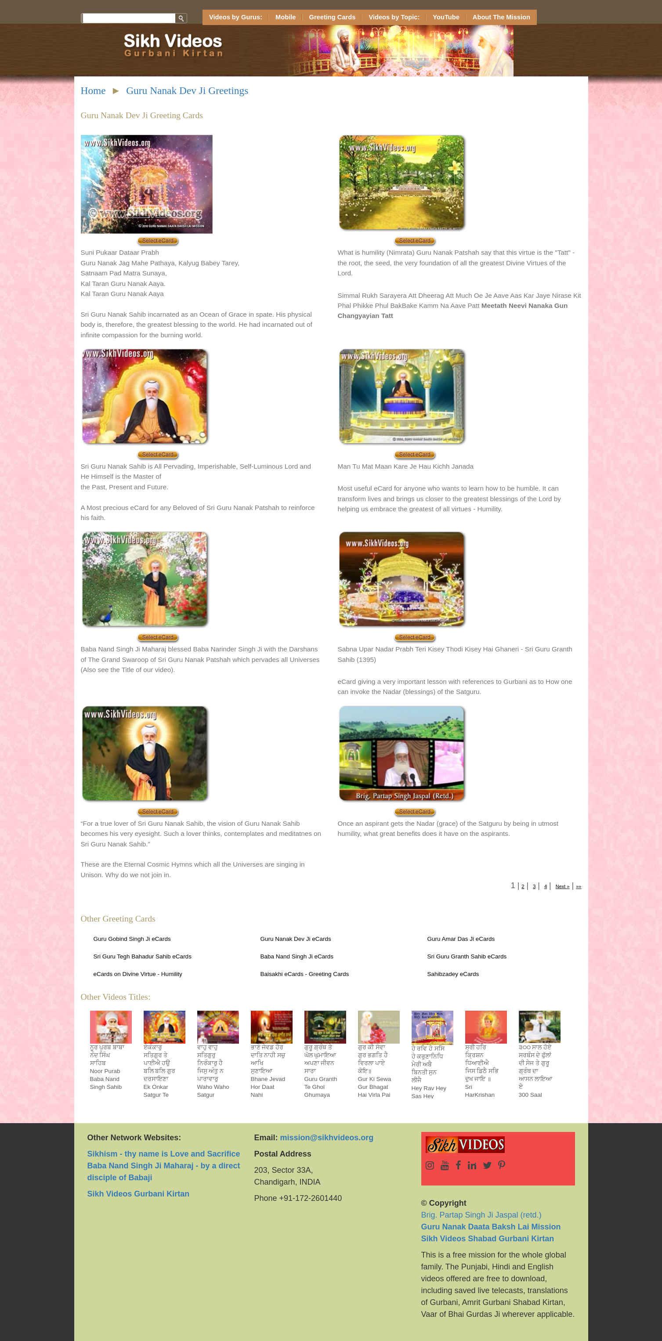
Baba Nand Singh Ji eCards (297, 956)
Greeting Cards (332, 17)
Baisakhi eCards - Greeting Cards (304, 974)
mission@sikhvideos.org (327, 1137)
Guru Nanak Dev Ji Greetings (187, 90)
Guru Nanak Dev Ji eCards (295, 939)
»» (578, 886)
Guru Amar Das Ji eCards (461, 939)
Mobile (285, 17)
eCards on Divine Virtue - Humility (138, 974)
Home (93, 90)
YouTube (446, 17)
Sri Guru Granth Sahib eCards (467, 956)
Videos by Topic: (394, 17)
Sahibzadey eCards (453, 974)
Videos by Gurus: (235, 17)
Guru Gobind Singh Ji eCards (132, 939)
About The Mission (501, 17)
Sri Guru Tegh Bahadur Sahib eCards (143, 956)
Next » (563, 886)
